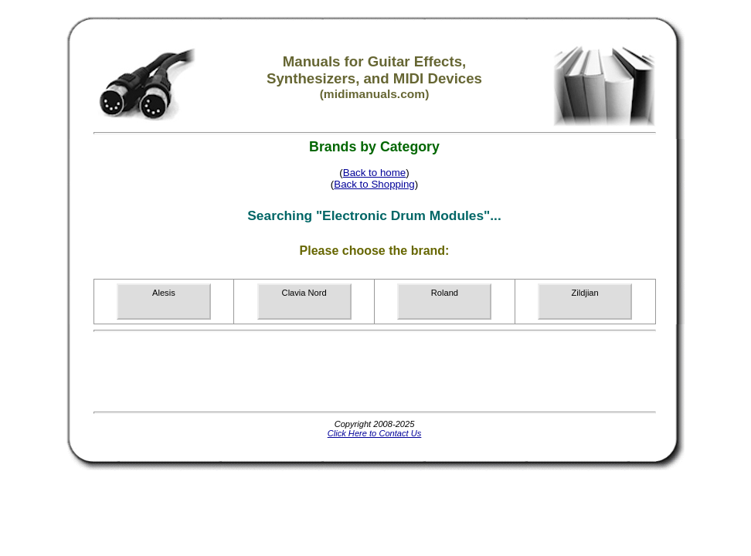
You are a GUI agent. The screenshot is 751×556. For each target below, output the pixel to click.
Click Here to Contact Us (375, 433)
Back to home (374, 172)
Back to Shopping (374, 184)
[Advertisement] (374, 371)
